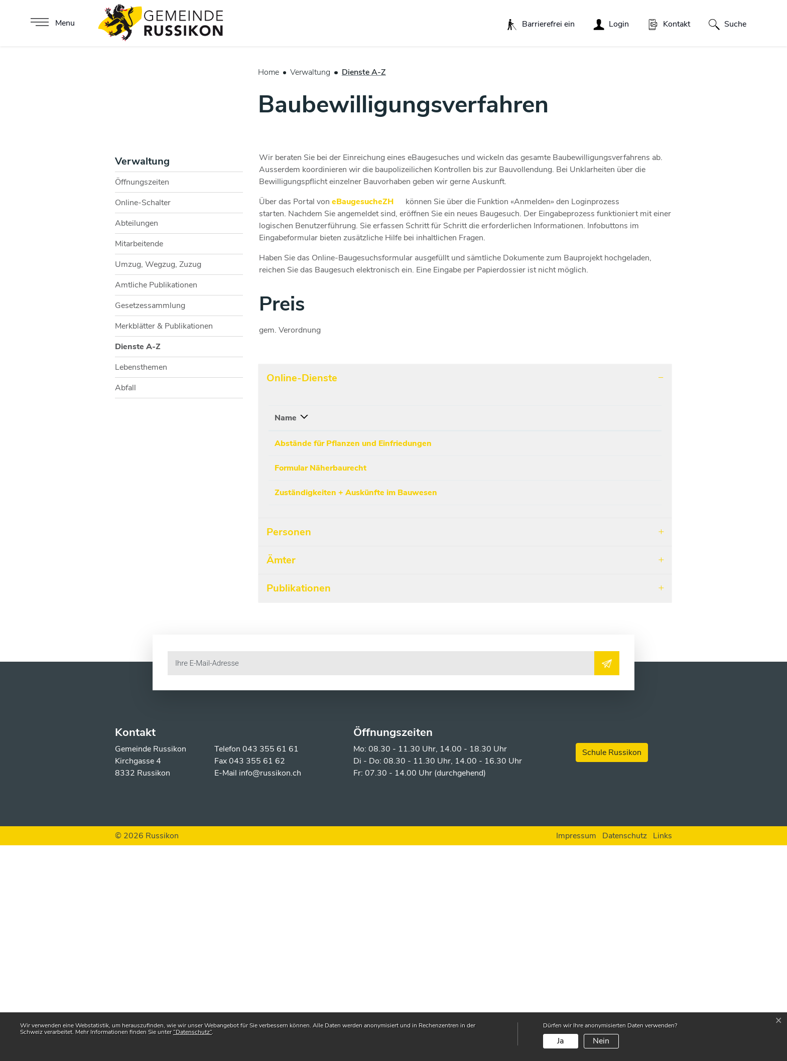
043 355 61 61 (270, 964)
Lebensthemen (141, 571)
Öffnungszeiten (142, 386)
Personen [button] (289, 747)
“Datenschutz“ (192, 1032)
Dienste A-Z (140, 553)
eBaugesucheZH (368, 406)
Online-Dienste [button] (302, 582)
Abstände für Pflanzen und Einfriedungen (353, 648)
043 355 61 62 (257, 976)
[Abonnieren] (606, 878)
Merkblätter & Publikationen (164, 530)
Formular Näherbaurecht (320, 676)
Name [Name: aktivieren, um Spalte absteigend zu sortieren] (286, 622)
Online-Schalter (143, 407)
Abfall (125, 592)
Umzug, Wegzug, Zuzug (158, 469)
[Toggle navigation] (51, 23)
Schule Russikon (611, 968)
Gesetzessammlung (150, 510)
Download (624, 649)
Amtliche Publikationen (156, 489)
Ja (560, 1040)
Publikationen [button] (299, 803)
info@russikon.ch (270, 988)
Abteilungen (136, 427)
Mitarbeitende (139, 448)
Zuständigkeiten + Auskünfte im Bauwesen (356, 704)
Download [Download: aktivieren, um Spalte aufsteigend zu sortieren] (584, 622)
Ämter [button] (281, 775)
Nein (601, 1040)
